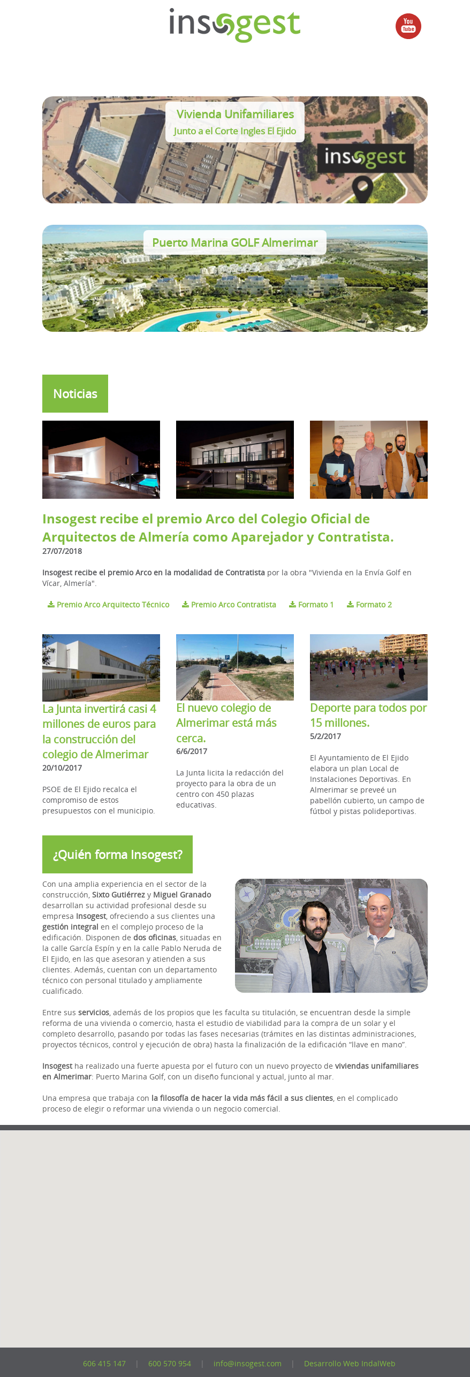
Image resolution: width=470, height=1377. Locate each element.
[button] (227, 1299)
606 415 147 (104, 1363)
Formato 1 (312, 604)
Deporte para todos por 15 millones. (368, 716)
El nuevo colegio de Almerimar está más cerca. (226, 723)
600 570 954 (169, 1363)
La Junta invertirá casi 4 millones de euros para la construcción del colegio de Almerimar (99, 732)
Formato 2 (369, 604)
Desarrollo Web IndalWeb (350, 1363)
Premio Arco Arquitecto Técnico (109, 604)
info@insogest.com (248, 1363)
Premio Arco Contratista (230, 604)
